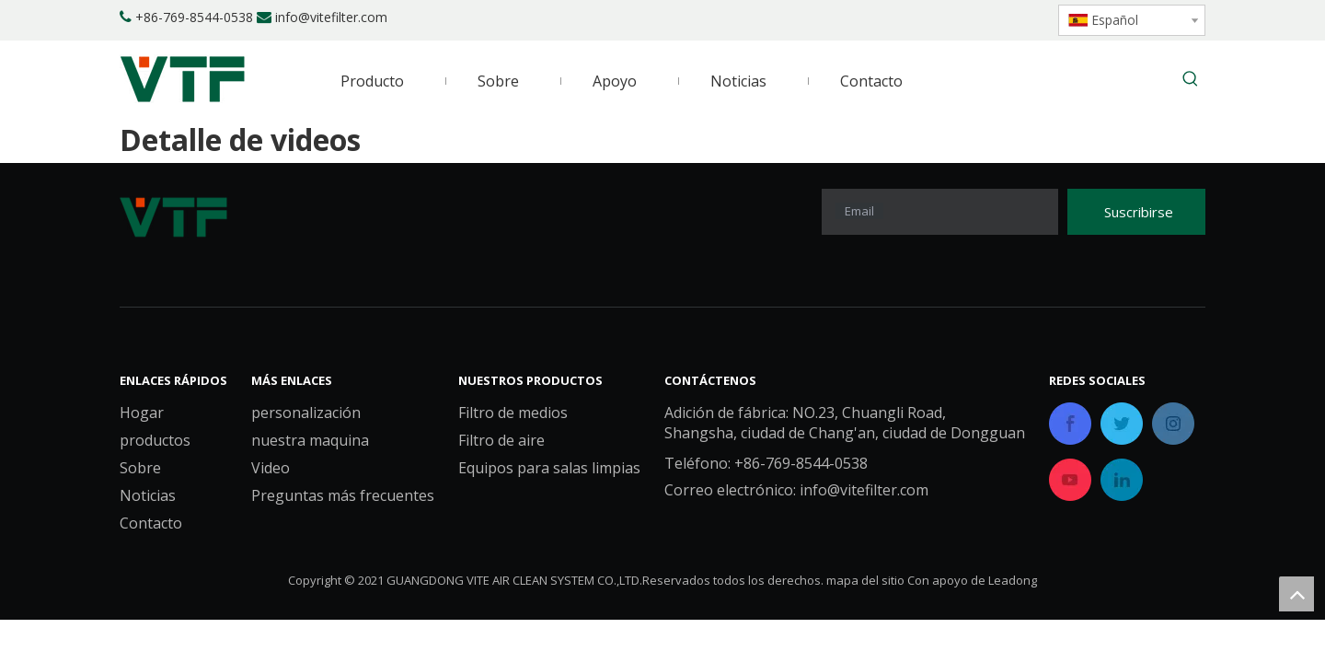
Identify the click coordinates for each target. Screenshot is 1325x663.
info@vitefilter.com (331, 17)
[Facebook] (911, 18)
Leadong (1012, 580)
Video (270, 468)
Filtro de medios (513, 412)
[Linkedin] (942, 18)
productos (155, 440)
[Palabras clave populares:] (1190, 80)
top (1296, 593)
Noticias (148, 495)
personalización (306, 412)
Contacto (151, 523)
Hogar (142, 412)
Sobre (140, 468)
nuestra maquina (310, 440)
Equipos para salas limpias (549, 468)
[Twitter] (973, 18)
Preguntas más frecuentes (342, 495)
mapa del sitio (865, 580)
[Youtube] (1005, 18)
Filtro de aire (501, 440)
